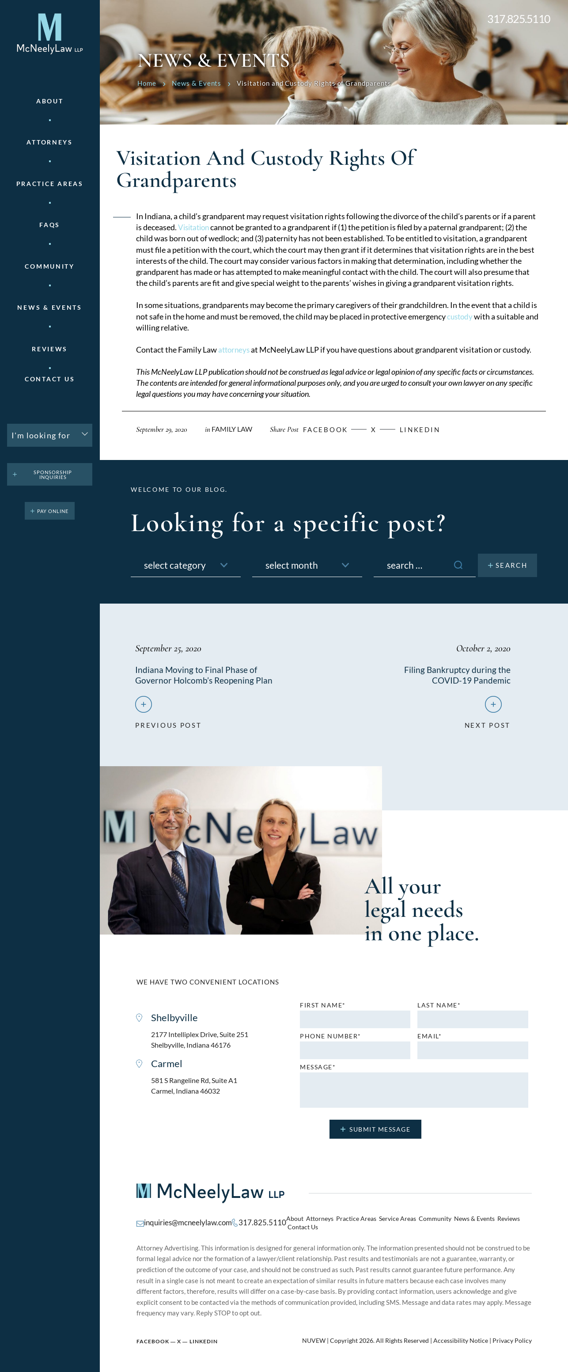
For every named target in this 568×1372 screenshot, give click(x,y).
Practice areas (49, 184)
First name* (323, 1008)
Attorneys (49, 142)
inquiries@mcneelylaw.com (185, 1222)
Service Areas (385, 1222)
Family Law (234, 428)
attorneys (235, 349)
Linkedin (432, 429)
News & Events (49, 307)
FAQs (49, 225)
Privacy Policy (512, 1337)
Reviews (50, 349)
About (50, 101)
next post (488, 724)
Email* (429, 1039)
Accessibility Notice (460, 1337)
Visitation (195, 227)
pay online (52, 511)
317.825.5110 (518, 18)
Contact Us (50, 379)
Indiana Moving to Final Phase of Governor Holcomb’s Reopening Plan (205, 674)
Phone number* (330, 1039)
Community (49, 266)
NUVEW (314, 1337)
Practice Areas (347, 1222)
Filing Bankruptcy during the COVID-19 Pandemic (457, 674)
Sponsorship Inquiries (53, 474)
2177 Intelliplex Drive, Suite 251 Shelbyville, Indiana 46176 (203, 1043)
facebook (332, 429)
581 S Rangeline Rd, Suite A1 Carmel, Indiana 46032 (197, 1090)
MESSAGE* (318, 1070)
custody (460, 316)
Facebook (152, 1337)
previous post (168, 724)
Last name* (439, 1008)
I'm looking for (40, 435)
